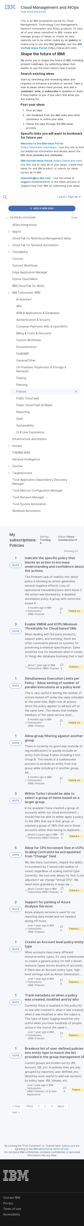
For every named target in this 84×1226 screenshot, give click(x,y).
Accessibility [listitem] (11, 1214)
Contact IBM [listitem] (11, 1197)
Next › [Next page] (62, 1106)
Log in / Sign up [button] (69, 196)
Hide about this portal (33, 11)
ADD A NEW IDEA (42, 208)
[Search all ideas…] (26, 196)
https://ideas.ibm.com (67, 160)
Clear (74, 217)
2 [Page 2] (45, 1106)
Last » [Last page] (16, 1112)
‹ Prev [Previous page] (29, 1106)
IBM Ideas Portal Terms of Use (51, 1148)
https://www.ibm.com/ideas (39, 147)
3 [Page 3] (52, 1106)
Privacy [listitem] (8, 1203)
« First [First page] (16, 1106)
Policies (39, 614)
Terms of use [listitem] (12, 1208)
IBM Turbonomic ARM (39, 611)
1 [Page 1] (39, 1106)
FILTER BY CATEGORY (21, 217)
